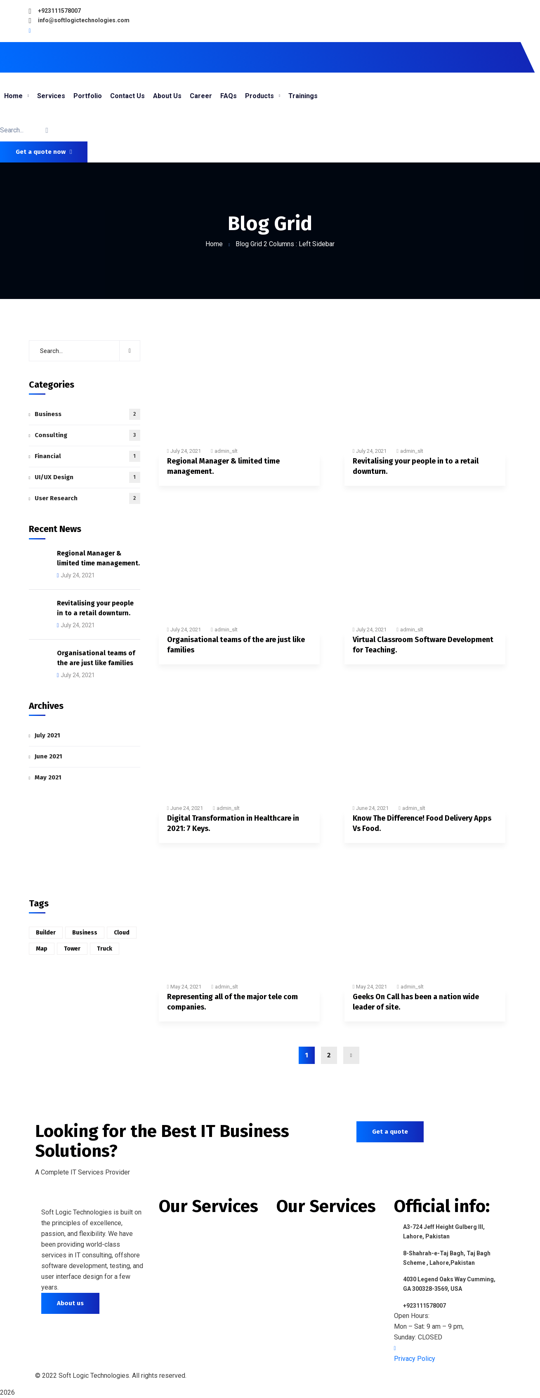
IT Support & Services (310, 1272)
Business (87, 414)
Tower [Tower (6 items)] (72, 948)
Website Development (193, 1227)
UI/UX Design (87, 477)
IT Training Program (308, 1242)
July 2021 (47, 735)
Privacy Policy (414, 1359)
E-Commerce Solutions (312, 1287)
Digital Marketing (185, 1283)
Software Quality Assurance (320, 1302)
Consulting (87, 435)
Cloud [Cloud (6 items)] (122, 932)
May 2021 (48, 777)
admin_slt (226, 451)
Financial (87, 456)
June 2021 (48, 756)
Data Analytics (298, 1257)
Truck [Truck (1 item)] (104, 948)
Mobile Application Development (209, 1242)
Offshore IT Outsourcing (315, 1227)
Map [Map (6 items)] (41, 948)
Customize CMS (184, 1312)
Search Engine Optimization (202, 1298)
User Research (87, 498)
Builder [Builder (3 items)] (46, 932)
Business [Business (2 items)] (84, 932)
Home (214, 244)
